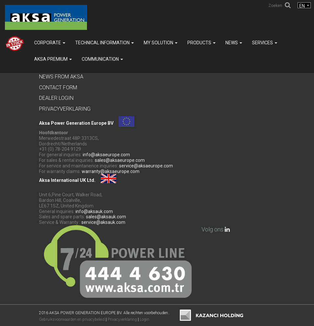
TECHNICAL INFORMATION (104, 42)
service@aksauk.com (103, 222)
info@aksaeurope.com (106, 154)
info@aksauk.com (94, 211)
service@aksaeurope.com (146, 165)
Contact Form (58, 87)
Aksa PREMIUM (53, 59)
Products (201, 42)
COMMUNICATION (102, 59)
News (233, 42)
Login (144, 319)
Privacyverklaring (65, 109)
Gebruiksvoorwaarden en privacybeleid (72, 319)
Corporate (49, 42)
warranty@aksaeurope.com (110, 171)
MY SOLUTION (161, 42)
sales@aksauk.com (106, 216)
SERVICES (264, 42)
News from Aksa (61, 77)
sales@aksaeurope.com (120, 160)
